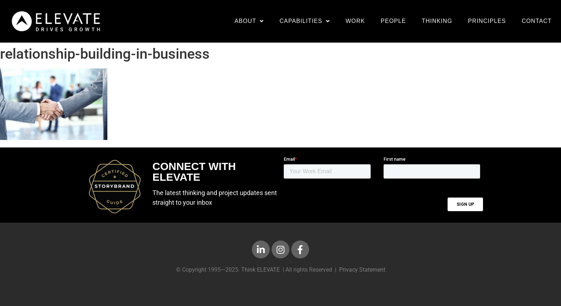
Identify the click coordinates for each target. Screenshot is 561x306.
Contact (537, 21)
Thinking (437, 21)
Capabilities (304, 21)
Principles (487, 21)
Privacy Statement (362, 269)
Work (355, 21)
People (393, 21)
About (249, 21)
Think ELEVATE (260, 269)
